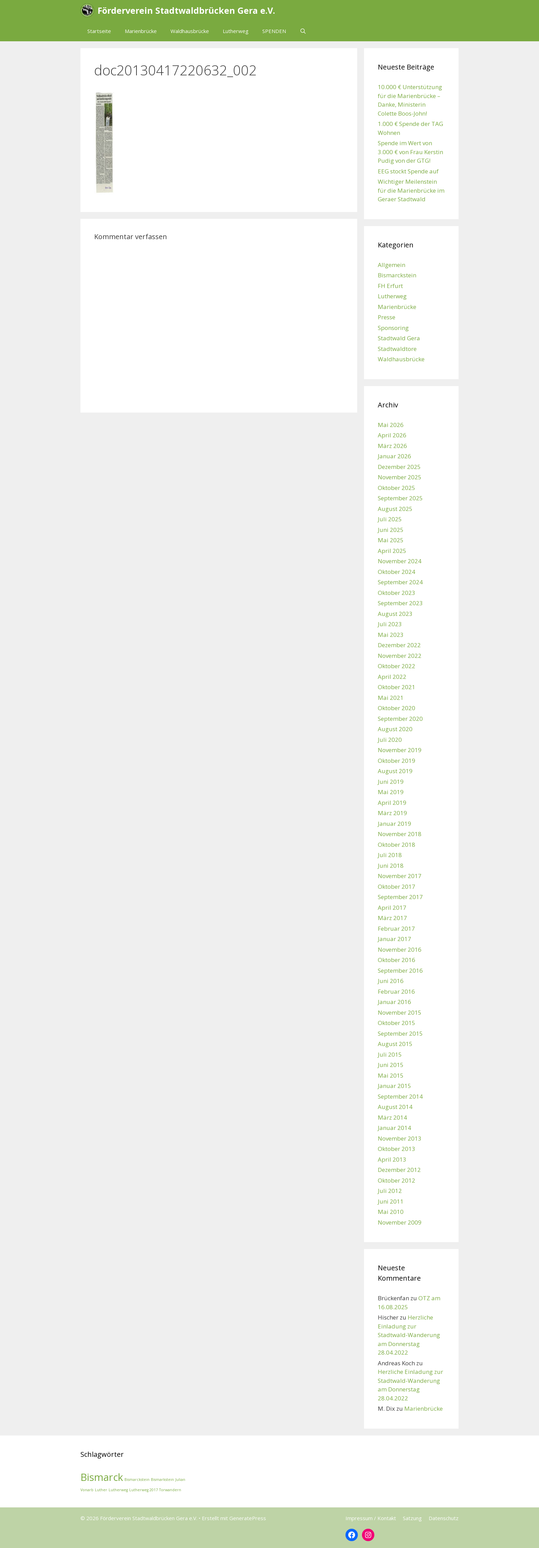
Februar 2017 (396, 928)
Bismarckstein (397, 275)
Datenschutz (444, 1518)
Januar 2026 (394, 456)
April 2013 (392, 1159)
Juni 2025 (391, 530)
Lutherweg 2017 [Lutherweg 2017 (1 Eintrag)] (143, 1489)
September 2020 (400, 719)
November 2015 (399, 1012)
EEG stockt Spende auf (408, 171)
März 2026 (392, 446)
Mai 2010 (391, 1212)
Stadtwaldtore (397, 349)
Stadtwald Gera (399, 338)
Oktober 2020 (396, 708)
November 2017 (399, 876)
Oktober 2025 (396, 488)
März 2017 (392, 918)
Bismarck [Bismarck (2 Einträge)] (101, 1477)
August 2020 (395, 729)
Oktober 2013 (396, 1149)
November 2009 (399, 1222)
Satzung (412, 1518)
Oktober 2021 (396, 687)
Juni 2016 (391, 981)
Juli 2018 (390, 855)
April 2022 (392, 677)
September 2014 (400, 1096)
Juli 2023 (390, 624)
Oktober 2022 (396, 666)
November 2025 (399, 477)
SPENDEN (274, 31)
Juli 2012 (390, 1191)
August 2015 (395, 1044)
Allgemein (391, 265)
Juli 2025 (390, 519)
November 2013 (399, 1138)
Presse (386, 317)
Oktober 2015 (396, 1023)
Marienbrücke (141, 31)
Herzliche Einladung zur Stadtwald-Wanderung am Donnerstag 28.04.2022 (409, 1334)
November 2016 (399, 949)
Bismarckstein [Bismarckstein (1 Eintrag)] (137, 1479)
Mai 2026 (391, 425)
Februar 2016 (396, 991)
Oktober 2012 (396, 1180)
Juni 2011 (391, 1201)
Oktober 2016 (396, 960)
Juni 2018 (391, 865)
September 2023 (400, 603)
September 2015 (400, 1033)
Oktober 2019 (396, 761)
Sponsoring (393, 328)
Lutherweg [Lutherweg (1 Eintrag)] (118, 1489)
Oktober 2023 (396, 593)
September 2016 (400, 970)
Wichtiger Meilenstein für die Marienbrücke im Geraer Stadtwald (411, 190)
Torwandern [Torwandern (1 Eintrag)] (170, 1489)
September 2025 (400, 498)
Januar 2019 (394, 824)
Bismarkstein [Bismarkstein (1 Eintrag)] (162, 1479)
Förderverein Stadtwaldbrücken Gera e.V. (186, 10)
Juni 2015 (391, 1065)
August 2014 (395, 1107)
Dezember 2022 (399, 645)
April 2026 (392, 435)
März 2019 (392, 813)
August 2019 (395, 771)
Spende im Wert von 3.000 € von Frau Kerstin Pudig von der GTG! (410, 151)
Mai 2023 (391, 635)
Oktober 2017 (396, 886)
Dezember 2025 (399, 467)
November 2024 (399, 561)
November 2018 (399, 834)
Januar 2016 (394, 1002)
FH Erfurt (390, 286)
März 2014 (392, 1117)
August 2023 (395, 614)
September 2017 (400, 897)
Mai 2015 (391, 1075)
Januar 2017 (394, 939)
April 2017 (392, 907)
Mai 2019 (391, 792)
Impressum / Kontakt (370, 1518)
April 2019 (392, 803)
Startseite (99, 31)
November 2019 (399, 750)
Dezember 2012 (399, 1170)
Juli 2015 (390, 1054)
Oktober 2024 (396, 572)
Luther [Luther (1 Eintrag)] (101, 1489)
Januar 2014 (394, 1128)
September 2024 (400, 582)
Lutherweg (236, 31)
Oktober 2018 (396, 844)
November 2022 (399, 656)
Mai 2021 (391, 698)
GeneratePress (247, 1518)
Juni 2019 (391, 782)
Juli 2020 (390, 740)
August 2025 (395, 509)
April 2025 (392, 551)
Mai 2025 (391, 540)
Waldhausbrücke (189, 31)
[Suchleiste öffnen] (303, 31)
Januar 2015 (394, 1086)
